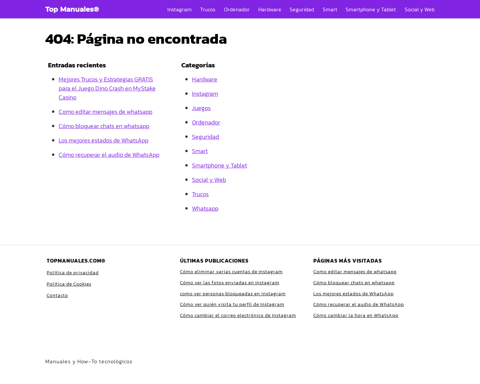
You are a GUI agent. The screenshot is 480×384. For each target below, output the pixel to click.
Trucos (207, 9)
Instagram (179, 9)
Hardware (269, 9)
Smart (330, 9)
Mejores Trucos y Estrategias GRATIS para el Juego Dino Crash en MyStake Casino (107, 88)
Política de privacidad (73, 272)
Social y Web (420, 9)
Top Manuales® (72, 9)
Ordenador (237, 9)
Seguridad (302, 9)
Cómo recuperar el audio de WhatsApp (109, 154)
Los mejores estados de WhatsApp (103, 140)
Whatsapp (205, 208)
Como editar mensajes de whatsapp (105, 111)
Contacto (57, 295)
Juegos (201, 107)
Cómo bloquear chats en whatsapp (104, 125)
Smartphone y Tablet (371, 9)
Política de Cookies (69, 284)
